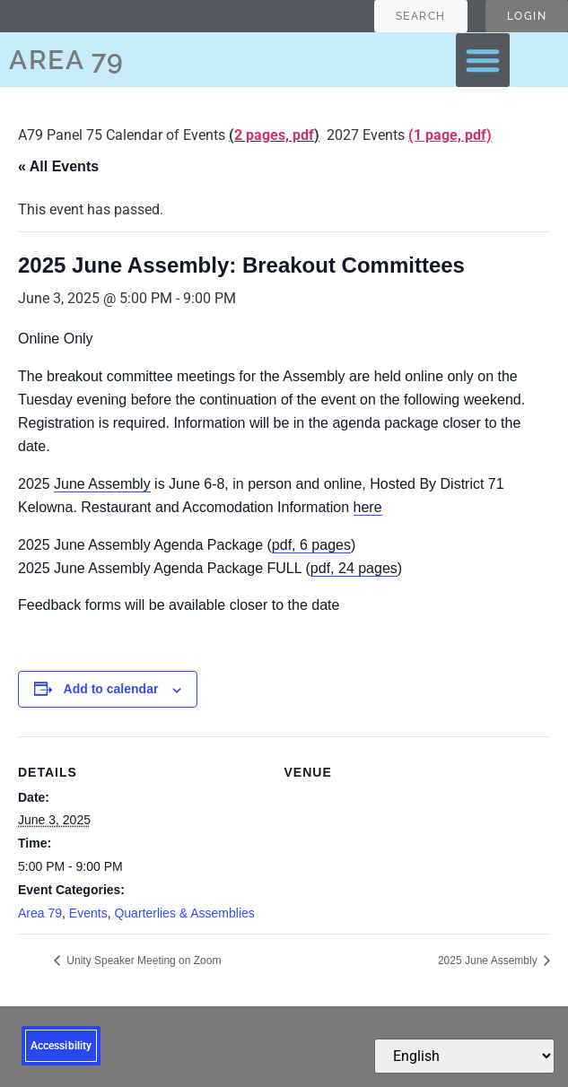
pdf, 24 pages (354, 568)
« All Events (58, 166)
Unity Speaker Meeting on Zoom (142, 960)
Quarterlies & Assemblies (184, 913)
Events (88, 913)
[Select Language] (464, 1056)
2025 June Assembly (489, 960)
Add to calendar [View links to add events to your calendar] (111, 689)
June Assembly (102, 483)
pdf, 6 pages (311, 544)
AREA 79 (67, 59)
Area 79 (40, 913)
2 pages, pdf (274, 134)
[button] (483, 60)
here (368, 507)
